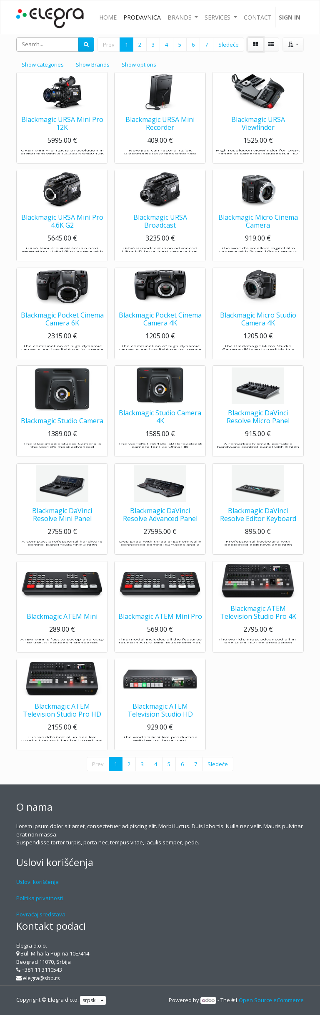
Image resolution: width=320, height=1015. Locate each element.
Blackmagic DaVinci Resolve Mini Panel (62, 527)
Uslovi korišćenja (37, 882)
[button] (293, 44)
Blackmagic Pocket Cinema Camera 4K (160, 331)
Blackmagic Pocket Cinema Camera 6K (62, 331)
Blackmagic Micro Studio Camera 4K (258, 331)
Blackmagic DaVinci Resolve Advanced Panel (160, 527)
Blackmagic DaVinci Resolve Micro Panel (258, 429)
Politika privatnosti (39, 898)
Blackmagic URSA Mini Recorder (160, 136)
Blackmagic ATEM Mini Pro (160, 629)
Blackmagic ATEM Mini (62, 629)
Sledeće (228, 44)
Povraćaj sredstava (40, 914)
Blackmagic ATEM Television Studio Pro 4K (258, 625)
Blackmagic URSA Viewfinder (258, 136)
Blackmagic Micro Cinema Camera (258, 234)
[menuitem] (108, 17)
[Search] (86, 44)
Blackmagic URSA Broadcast (160, 234)
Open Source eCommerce (271, 1000)
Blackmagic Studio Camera (62, 434)
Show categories (43, 64)
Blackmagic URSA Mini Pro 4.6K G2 (62, 234)
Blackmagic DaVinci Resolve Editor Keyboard (258, 527)
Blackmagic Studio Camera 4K (160, 429)
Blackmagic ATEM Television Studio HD (160, 723)
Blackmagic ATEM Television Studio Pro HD (62, 723)
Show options (139, 64)
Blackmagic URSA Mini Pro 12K (62, 136)
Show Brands (93, 64)
